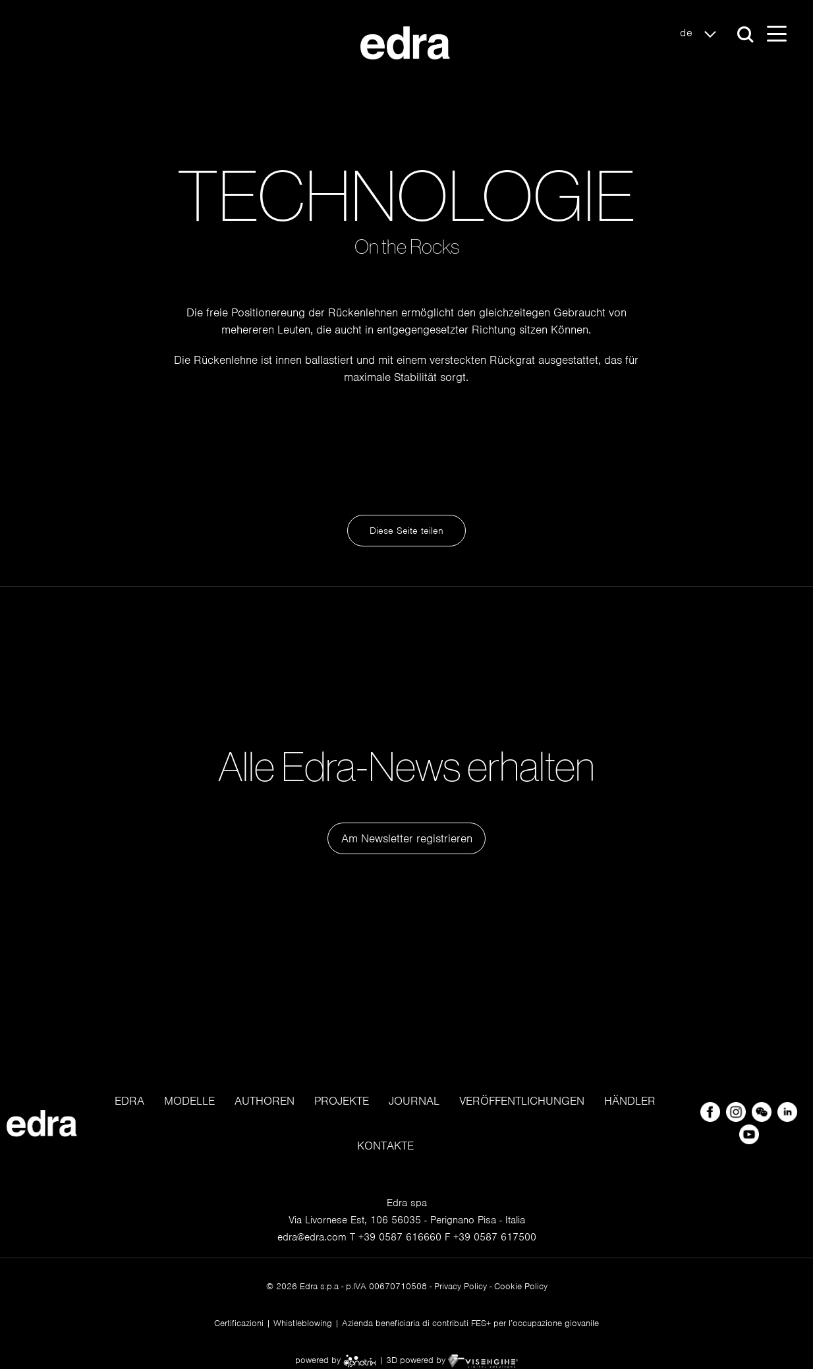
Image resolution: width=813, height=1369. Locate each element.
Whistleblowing (302, 1323)
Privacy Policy (460, 1286)
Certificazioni (239, 1323)
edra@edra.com (312, 1237)
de (701, 33)
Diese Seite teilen (406, 531)
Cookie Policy (520, 1286)
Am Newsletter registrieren (406, 838)
